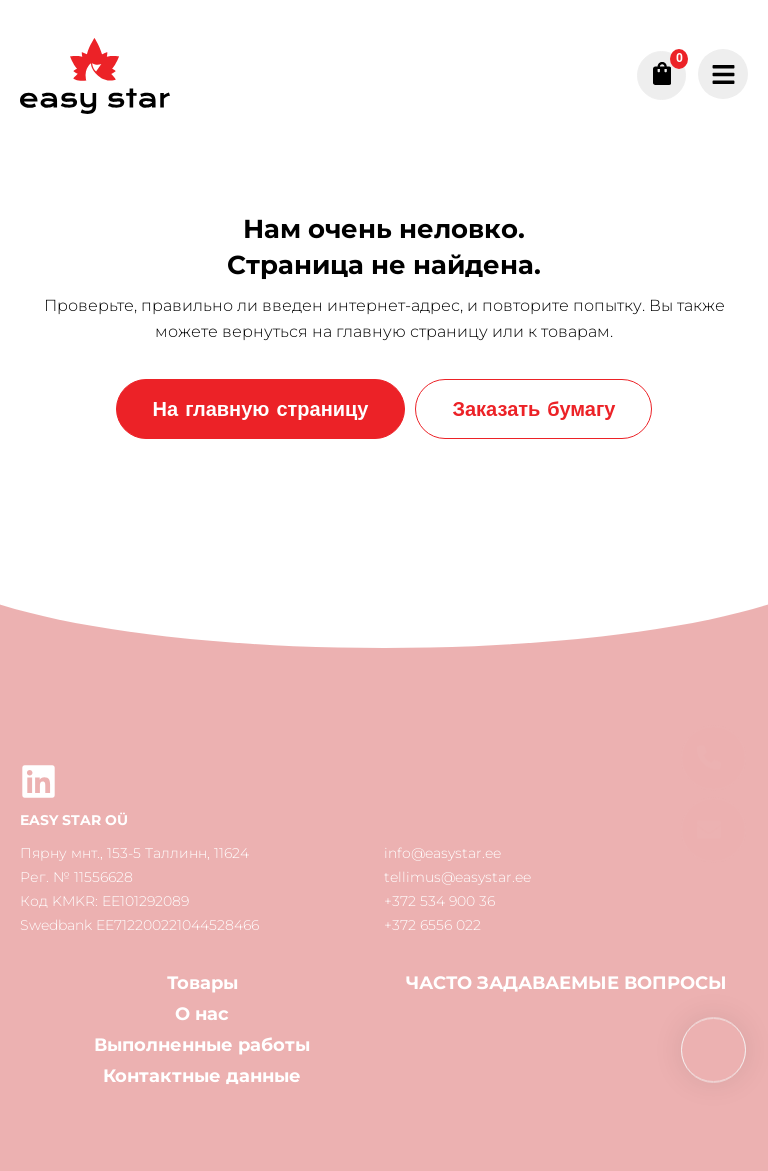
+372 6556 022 (432, 925)
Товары (202, 983)
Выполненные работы (202, 1045)
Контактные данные (202, 1076)
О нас (202, 1014)
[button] (713, 830)
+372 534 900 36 (439, 901)
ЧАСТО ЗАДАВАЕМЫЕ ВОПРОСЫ (566, 983)
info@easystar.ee (442, 853)
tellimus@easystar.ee (457, 877)
